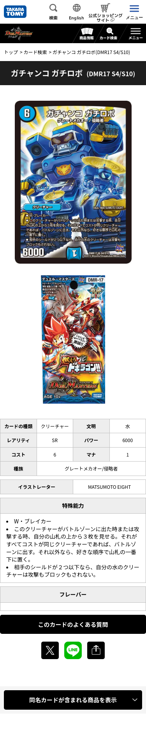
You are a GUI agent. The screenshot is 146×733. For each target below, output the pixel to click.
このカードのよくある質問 (73, 624)
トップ (11, 52)
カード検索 (35, 52)
